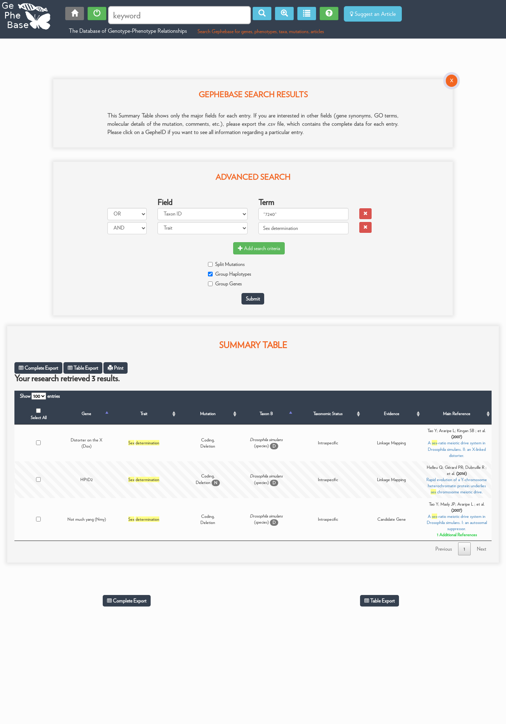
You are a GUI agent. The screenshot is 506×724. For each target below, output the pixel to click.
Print (115, 368)
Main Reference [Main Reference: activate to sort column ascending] (456, 413)
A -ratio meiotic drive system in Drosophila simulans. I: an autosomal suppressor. (457, 522)
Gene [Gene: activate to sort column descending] (86, 413)
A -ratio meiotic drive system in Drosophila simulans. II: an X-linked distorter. (457, 449)
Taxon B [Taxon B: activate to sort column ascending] (266, 413)
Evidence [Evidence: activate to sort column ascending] (391, 413)
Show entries (40, 396)
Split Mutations (226, 264)
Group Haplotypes (229, 274)
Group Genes (225, 284)
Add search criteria (259, 248)
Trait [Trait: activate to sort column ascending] (143, 413)
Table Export (83, 368)
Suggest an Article (373, 13)
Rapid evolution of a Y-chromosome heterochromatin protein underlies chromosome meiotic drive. (456, 485)
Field (164, 202)
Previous (443, 549)
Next (481, 549)
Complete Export (38, 368)
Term (266, 202)
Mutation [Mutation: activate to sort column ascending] (208, 413)
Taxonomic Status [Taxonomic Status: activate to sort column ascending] (327, 413)
